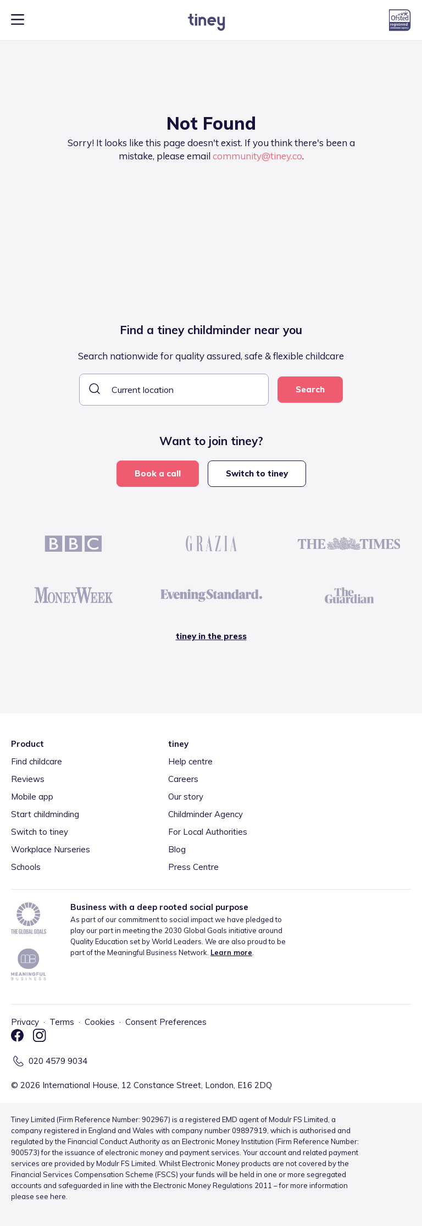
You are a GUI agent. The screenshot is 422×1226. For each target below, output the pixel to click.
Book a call (158, 473)
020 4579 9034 (58, 1061)
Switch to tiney (257, 473)
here (58, 1196)
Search (310, 389)
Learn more (231, 952)
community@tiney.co (257, 156)
